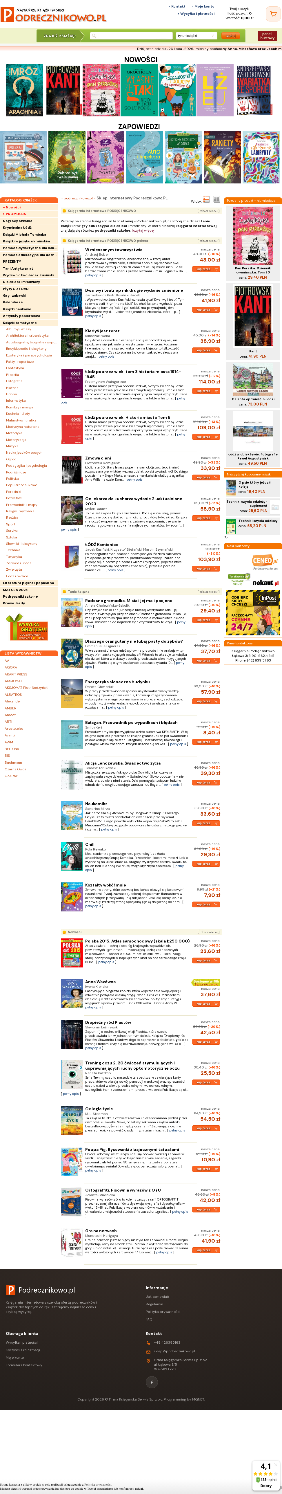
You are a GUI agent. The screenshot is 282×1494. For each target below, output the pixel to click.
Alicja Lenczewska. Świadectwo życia (123, 763)
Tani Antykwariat (18, 268)
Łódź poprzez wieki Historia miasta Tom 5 (127, 417)
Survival (12, 530)
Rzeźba (12, 517)
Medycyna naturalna (22, 426)
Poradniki (13, 491)
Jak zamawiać (157, 1296)
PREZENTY (12, 261)
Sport (10, 524)
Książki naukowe (17, 309)
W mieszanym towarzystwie (114, 249)
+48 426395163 (167, 1342)
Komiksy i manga (19, 407)
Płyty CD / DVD (16, 288)
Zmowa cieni (98, 458)
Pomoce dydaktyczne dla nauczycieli (30, 248)
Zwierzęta (14, 569)
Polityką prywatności (97, 1484)
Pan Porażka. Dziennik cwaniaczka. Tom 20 (253, 270)
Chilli (90, 844)
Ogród (11, 459)
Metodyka (14, 433)
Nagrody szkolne (17, 221)
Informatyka (16, 400)
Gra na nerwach (101, 1230)
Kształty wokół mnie (105, 885)
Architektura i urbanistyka (27, 335)
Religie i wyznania (20, 511)
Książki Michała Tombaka (24, 234)
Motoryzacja (16, 439)
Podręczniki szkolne (20, 596)
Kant (253, 351)
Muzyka (12, 446)
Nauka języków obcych (24, 452)
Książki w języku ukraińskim (26, 241)
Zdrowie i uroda (19, 563)
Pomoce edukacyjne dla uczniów (30, 255)
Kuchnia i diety (18, 413)
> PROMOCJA (14, 214)
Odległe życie (99, 1108)
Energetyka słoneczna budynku (117, 681)
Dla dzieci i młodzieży (21, 282)
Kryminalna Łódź (17, 227)
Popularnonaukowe (21, 485)
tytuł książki (187, 35)
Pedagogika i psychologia (26, 465)
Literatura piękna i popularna (28, 583)
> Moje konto (203, 6)
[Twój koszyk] (273, 13)
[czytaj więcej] (144, 230)
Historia (12, 387)
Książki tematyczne (20, 322)
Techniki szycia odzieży (258, 521)
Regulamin (154, 1304)
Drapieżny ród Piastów (108, 1022)
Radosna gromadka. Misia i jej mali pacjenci (129, 600)
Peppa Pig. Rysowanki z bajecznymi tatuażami (132, 1149)
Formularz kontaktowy (24, 1365)
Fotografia (14, 381)
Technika (13, 550)
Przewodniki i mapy (21, 504)
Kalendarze (13, 302)
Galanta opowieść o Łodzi (253, 399)
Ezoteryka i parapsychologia (29, 355)
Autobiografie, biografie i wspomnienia (32, 342)
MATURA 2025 (15, 589)
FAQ (149, 1319)
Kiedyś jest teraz (102, 331)
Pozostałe (14, 498)
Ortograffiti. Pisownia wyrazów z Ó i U (123, 1190)
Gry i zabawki (14, 295)
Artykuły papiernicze (21, 315)
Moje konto (15, 1357)
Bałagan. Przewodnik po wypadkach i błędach (131, 722)
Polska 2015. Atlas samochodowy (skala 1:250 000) (137, 941)
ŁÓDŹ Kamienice (102, 544)
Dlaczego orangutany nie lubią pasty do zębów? (134, 641)
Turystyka (14, 556)
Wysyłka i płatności (22, 1342)
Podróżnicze (16, 472)
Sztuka (11, 537)
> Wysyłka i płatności (195, 13)
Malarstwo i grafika (21, 420)
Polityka (12, 478)
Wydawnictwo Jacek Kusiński (28, 275)
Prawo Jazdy (14, 603)
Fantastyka (15, 368)
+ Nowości (12, 207)
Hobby (11, 394)
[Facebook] (152, 1382)
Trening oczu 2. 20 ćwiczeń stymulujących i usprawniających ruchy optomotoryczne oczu (132, 1065)
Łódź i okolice (17, 576)
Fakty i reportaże (20, 361)
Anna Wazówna (100, 981)
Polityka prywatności (163, 1311)
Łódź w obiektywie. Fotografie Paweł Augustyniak (253, 456)
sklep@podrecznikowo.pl (174, 1351)
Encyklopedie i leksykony (26, 348)
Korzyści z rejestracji (23, 1350)
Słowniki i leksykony (21, 543)
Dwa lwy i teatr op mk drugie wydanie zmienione (134, 290)
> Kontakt (176, 6)
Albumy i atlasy (18, 329)
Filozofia (12, 374)
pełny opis (93, 275)
